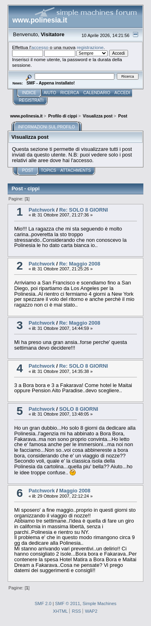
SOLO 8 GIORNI (78, 409)
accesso (40, 47)
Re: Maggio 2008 (79, 264)
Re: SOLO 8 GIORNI (83, 210)
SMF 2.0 (43, 603)
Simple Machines (99, 603)
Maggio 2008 (74, 491)
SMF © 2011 (67, 603)
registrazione (90, 47)
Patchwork (42, 210)
